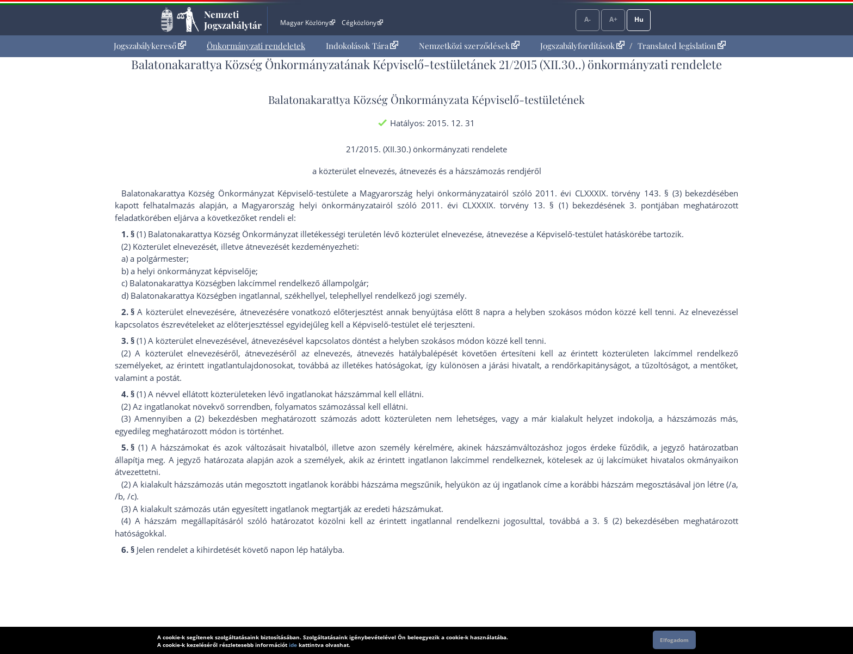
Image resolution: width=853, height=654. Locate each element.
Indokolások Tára (362, 45)
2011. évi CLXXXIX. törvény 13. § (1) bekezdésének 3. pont (539, 205)
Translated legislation (682, 45)
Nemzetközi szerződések (469, 45)
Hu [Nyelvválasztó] (639, 19)
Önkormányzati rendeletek (256, 45)
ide (293, 645)
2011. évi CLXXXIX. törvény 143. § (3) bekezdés (627, 193)
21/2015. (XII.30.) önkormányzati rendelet (424, 149)
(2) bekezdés (219, 418)
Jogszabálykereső (150, 45)
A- (587, 19)
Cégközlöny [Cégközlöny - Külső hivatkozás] (362, 22)
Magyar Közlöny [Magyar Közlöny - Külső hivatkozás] (307, 22)
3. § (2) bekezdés (626, 520)
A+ (613, 19)
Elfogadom (674, 640)
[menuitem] (150, 46)
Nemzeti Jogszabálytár (233, 19)
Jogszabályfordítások (582, 45)
